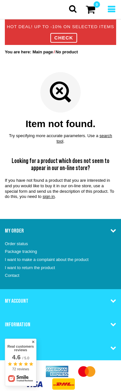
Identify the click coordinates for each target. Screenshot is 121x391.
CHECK (63, 37)
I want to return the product (30, 267)
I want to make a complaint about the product (46, 259)
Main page (43, 51)
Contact (12, 275)
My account (16, 301)
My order (14, 230)
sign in (49, 196)
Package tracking (21, 251)
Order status (16, 243)
